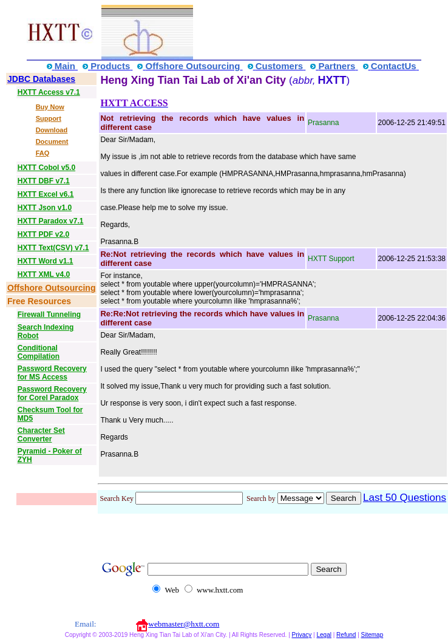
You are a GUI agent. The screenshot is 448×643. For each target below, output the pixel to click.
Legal (323, 634)
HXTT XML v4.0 (44, 274)
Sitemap (372, 634)
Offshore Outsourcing (51, 288)
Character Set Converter (41, 434)
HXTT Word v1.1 (45, 261)
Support (48, 118)
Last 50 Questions (404, 497)
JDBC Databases (41, 79)
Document (52, 141)
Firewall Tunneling (49, 314)
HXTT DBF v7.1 (44, 181)
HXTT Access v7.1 (49, 92)
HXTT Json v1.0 (45, 207)
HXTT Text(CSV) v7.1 (53, 247)
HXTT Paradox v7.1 (51, 221)
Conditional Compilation (38, 352)
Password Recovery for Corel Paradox (52, 393)
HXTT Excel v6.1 (46, 194)
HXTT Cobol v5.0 (46, 167)
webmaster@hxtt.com (183, 623)
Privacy (302, 634)
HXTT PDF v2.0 (43, 234)
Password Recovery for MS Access (52, 372)
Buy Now (50, 107)
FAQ (43, 153)
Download (52, 130)
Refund (346, 634)
